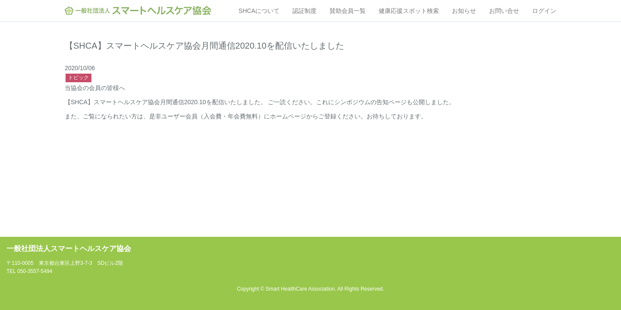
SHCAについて (258, 10)
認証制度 (304, 10)
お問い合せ (504, 10)
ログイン (544, 10)
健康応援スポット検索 (409, 10)
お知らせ (464, 10)
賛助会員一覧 (347, 10)
